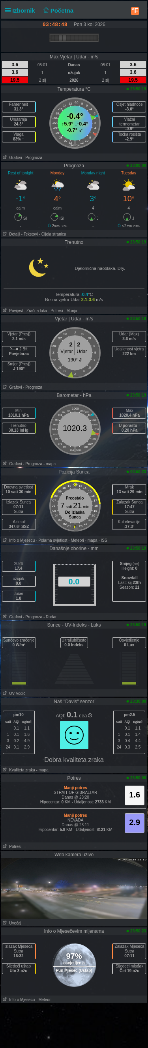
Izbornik (21, 10)
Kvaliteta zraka (18, 770)
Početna (57, 10)
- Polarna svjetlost (51, 540)
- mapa (49, 464)
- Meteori (76, 540)
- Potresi (55, 311)
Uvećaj (11, 923)
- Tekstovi (29, 234)
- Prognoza (32, 157)
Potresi (11, 846)
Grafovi (11, 157)
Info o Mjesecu (18, 540)
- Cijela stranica (52, 234)
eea (85, 716)
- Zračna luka (35, 311)
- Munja (70, 311)
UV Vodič (13, 693)
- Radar (49, 617)
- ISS (102, 540)
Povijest (12, 311)
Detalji (10, 234)
